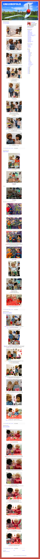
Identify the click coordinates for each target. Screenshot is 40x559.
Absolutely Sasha (29, 30)
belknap (21, 555)
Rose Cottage (29, 36)
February (30, 61)
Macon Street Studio (30, 34)
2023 (28, 67)
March (29, 60)
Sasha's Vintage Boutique (30, 41)
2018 (28, 71)
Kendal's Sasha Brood (30, 33)
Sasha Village (29, 40)
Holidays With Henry (30, 32)
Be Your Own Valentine (7, 312)
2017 (28, 72)
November (30, 53)
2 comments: (12, 309)
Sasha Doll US (29, 47)
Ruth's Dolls (29, 45)
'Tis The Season (6, 22)
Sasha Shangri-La (30, 39)
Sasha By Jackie (29, 37)
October (29, 54)
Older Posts (23, 550)
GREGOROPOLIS (12, 4)
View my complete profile (29, 27)
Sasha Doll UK (29, 46)
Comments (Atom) (8, 551)
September (30, 55)
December (30, 52)
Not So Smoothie (6, 426)
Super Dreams (6, 151)
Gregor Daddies (33, 22)
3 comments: (12, 548)
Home (14, 550)
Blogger (25, 555)
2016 (28, 73)
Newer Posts (4, 550)
